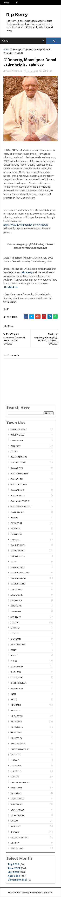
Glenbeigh (16, 50)
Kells (14, 700)
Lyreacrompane (20, 782)
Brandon (16, 534)
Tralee (15, 832)
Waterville (17, 849)
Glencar (16, 672)
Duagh (15, 634)
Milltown (16, 788)
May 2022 (13, 872)
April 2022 (14, 876)
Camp (14, 562)
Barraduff (17, 512)
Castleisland (18, 578)
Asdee (14, 452)
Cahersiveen (18, 551)
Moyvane (16, 793)
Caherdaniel (18, 545)
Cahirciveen (18, 556)
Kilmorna (16, 733)
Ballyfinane (17, 490)
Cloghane (17, 595)
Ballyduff (16, 479)
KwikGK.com (21, 893)
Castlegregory (20, 573)
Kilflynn (15, 711)
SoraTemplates (46, 893)
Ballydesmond (19, 474)
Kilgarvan (17, 716)
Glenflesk (16, 678)
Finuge (14, 656)
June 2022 (14, 868)
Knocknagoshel (20, 749)
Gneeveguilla (19, 683)
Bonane (15, 529)
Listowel (16, 771)
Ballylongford (20, 501)
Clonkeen (16, 600)
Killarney (16, 722)
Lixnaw (15, 777)
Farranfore (18, 645)
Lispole (15, 760)
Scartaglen (18, 810)
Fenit (13, 650)
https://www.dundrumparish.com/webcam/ (25, 225)
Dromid (15, 628)
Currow (16, 617)
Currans (16, 611)
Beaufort (16, 523)
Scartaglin (17, 815)
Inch (13, 694)
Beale (14, 518)
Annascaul (17, 441)
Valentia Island (19, 837)
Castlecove (17, 567)
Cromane (16, 606)
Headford (17, 689)
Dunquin (16, 639)
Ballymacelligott (21, 507)
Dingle (15, 622)
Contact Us (11, 287)
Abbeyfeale (17, 435)
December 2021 (17, 880)
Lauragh (16, 755)
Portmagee (17, 799)
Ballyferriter (19, 485)
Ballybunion (18, 463)
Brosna (15, 540)
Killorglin (17, 727)
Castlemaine (18, 584)
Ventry (15, 843)
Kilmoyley (16, 738)
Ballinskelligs (19, 457)
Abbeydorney (19, 430)
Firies (14, 661)
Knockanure (18, 744)
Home (6, 50)
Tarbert (15, 827)
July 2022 (13, 864)
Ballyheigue (18, 496)
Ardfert (15, 446)
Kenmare (16, 705)
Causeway (16, 589)
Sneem (14, 821)
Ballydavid (17, 468)
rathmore (17, 804)
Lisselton (16, 766)
